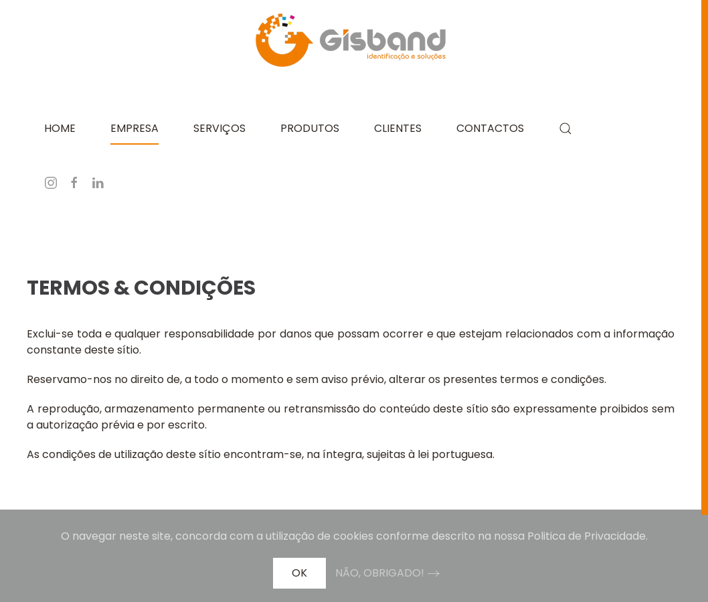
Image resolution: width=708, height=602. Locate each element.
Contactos (490, 128)
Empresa (134, 128)
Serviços (219, 128)
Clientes (398, 128)
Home (60, 128)
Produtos (309, 128)
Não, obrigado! (379, 573)
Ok (299, 573)
